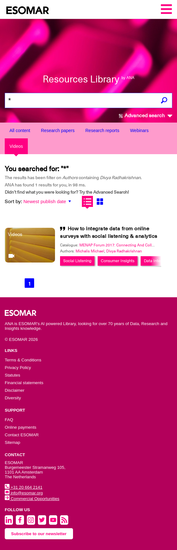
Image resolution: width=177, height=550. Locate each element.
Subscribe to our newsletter (39, 533)
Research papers (58, 130)
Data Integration (158, 260)
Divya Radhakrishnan (124, 251)
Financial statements (24, 382)
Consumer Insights (117, 260)
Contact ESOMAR (22, 434)
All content (19, 130)
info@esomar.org (24, 493)
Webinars (139, 130)
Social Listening (77, 260)
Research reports (102, 130)
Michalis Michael (90, 251)
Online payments (20, 427)
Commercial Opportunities (32, 498)
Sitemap (12, 442)
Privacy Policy (18, 367)
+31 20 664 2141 (23, 487)
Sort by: (13, 201)
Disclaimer (14, 390)
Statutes (12, 375)
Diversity (13, 398)
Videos (16, 146)
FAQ (9, 419)
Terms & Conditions (23, 360)
